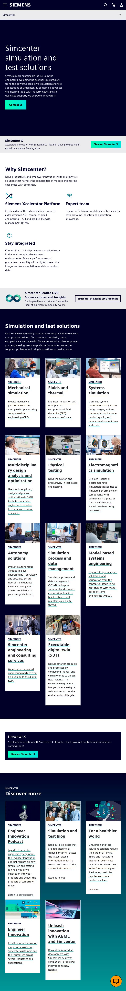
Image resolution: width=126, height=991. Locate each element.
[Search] (105, 5)
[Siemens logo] (20, 5)
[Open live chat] (116, 981)
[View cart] (113, 5)
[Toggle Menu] (5, 5)
